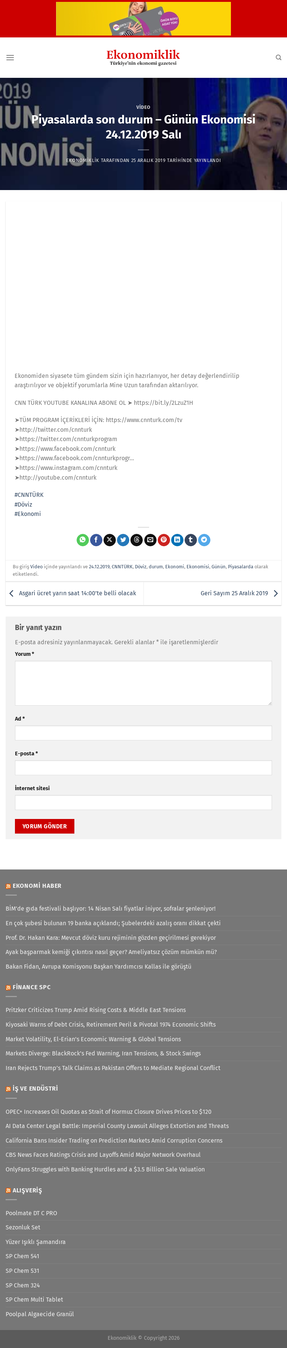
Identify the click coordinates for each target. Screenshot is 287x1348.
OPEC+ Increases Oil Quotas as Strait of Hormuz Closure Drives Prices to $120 (109, 1111)
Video (143, 107)
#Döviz (23, 504)
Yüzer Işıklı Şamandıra (36, 1241)
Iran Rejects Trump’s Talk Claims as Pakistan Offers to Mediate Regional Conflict (113, 1068)
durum (156, 566)
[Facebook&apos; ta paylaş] (96, 540)
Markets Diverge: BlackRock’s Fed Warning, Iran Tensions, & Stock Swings (103, 1053)
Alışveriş (27, 1190)
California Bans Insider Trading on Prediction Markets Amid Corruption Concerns (114, 1140)
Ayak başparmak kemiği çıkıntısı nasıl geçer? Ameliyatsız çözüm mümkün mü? (111, 952)
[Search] (278, 58)
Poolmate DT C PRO (31, 1213)
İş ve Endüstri (35, 1088)
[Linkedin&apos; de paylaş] (177, 540)
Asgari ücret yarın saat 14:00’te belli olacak (71, 593)
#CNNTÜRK (29, 494)
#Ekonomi (28, 513)
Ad (20, 719)
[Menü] (10, 57)
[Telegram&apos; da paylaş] (204, 540)
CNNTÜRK (122, 566)
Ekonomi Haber (37, 885)
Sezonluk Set (23, 1227)
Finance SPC (32, 987)
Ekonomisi (197, 566)
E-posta (26, 754)
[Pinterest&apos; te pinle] (164, 540)
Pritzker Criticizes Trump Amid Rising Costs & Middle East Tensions (96, 1010)
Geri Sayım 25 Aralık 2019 (241, 593)
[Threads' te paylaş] (136, 540)
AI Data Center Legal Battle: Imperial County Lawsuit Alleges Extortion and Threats (117, 1126)
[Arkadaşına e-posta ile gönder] (150, 540)
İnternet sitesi (32, 788)
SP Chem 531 (22, 1270)
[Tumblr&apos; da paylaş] (191, 540)
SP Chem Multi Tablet (34, 1299)
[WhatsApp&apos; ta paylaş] (83, 540)
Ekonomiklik (82, 160)
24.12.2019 (99, 566)
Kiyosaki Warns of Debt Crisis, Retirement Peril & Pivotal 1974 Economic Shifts (111, 1024)
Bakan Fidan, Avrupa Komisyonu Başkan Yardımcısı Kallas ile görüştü (98, 966)
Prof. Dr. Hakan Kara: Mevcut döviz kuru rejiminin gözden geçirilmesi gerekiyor (111, 937)
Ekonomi (174, 566)
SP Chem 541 (22, 1256)
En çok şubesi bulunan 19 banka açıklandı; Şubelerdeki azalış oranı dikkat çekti (113, 923)
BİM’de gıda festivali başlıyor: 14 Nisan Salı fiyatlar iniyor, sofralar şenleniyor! (111, 908)
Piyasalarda (240, 566)
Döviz (140, 566)
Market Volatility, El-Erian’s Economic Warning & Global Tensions (93, 1039)
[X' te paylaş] (110, 540)
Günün (219, 566)
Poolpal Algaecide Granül (40, 1314)
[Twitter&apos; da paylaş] (123, 540)
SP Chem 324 (23, 1285)
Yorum (24, 654)
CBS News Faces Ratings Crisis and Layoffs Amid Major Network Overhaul (103, 1154)
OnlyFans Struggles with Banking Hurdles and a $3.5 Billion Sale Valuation (105, 1169)
